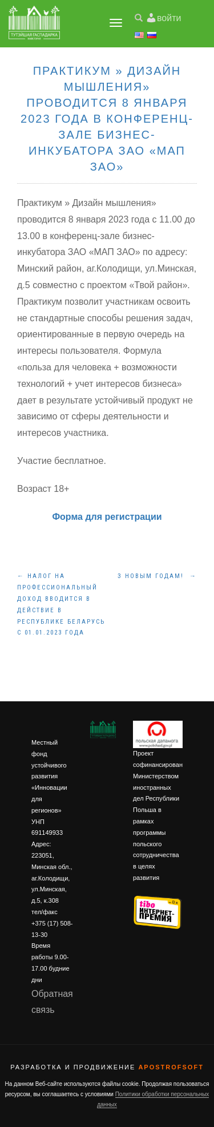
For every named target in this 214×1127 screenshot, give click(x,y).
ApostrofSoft (170, 1067)
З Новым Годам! (157, 576)
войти (169, 18)
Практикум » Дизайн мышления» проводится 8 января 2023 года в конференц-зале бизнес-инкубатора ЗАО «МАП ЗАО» (107, 118)
